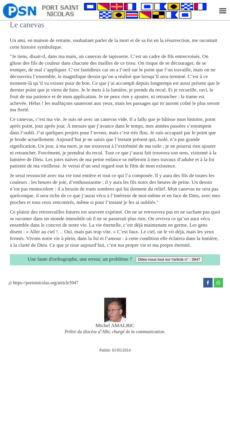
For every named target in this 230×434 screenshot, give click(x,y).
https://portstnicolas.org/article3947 (43, 282)
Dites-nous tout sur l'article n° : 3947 (169, 259)
